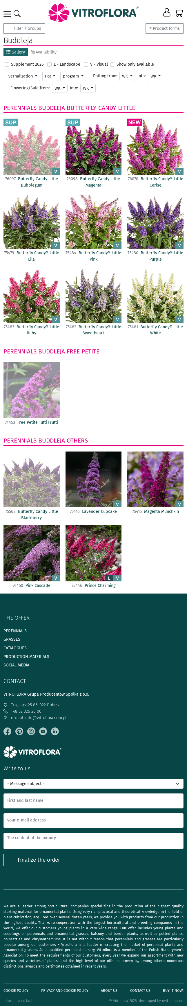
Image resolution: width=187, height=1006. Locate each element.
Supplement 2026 (27, 64)
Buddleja (51, 108)
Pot (48, 76)
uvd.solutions (173, 1000)
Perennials (20, 108)
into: (141, 75)
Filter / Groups (24, 28)
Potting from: (105, 75)
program (71, 76)
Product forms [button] (166, 28)
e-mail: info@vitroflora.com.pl (34, 717)
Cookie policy (15, 990)
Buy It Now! (173, 990)
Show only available (135, 64)
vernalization (21, 76)
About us (109, 990)
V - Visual (99, 64)
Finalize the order (39, 859)
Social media (16, 665)
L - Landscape (67, 64)
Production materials (26, 656)
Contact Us (140, 990)
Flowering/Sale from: (30, 88)
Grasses (11, 639)
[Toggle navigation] (8, 14)
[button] (167, 12)
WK (125, 76)
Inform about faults (19, 1000)
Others (77, 440)
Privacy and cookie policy (64, 990)
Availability (44, 52)
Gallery (15, 52)
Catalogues (15, 648)
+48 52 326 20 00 (22, 711)
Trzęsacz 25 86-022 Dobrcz (31, 705)
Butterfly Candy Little (101, 108)
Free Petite (83, 351)
